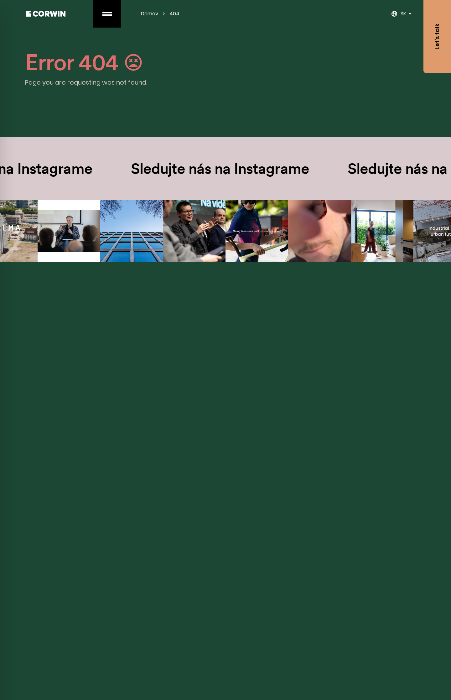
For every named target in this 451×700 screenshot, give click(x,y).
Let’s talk (437, 37)
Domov (149, 13)
